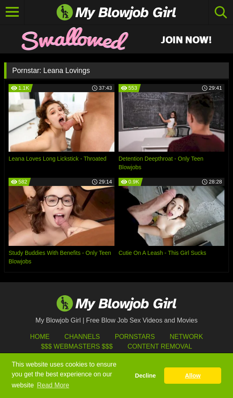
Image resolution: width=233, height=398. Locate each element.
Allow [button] (192, 375)
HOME (40, 336)
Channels (82, 336)
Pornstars (135, 336)
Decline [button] (145, 375)
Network (186, 336)
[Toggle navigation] (12, 12)
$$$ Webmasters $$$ (76, 346)
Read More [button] (53, 385)
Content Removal (159, 346)
